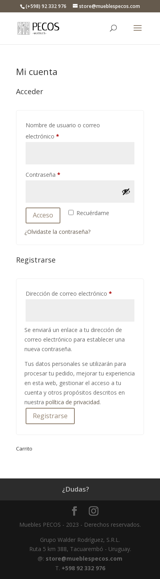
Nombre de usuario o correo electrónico (63, 130)
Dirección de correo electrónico (80, 292)
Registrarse (50, 415)
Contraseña (57, 173)
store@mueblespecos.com (84, 558)
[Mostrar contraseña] (126, 191)
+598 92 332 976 (83, 568)
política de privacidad (73, 402)
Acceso (43, 215)
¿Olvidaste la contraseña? (57, 231)
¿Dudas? (75, 489)
